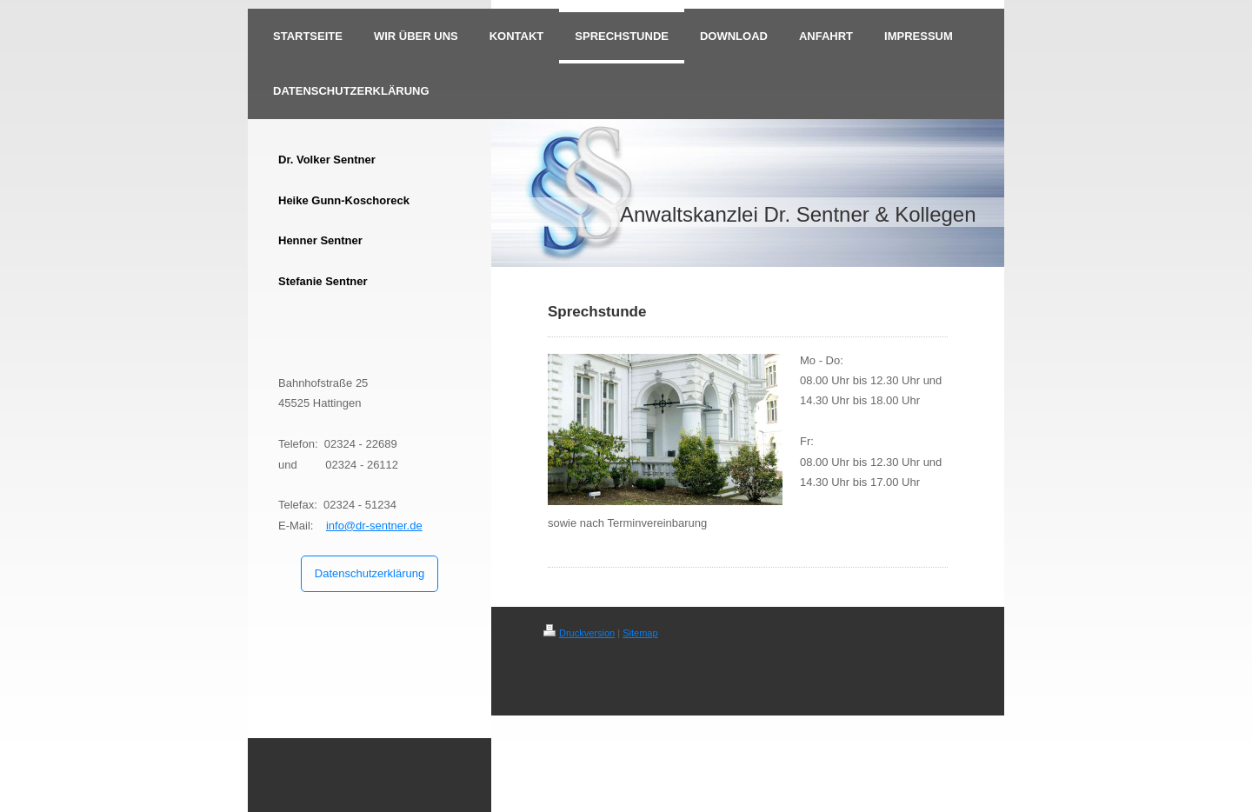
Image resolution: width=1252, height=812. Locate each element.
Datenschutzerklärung (369, 573)
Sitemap (640, 633)
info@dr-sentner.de (374, 525)
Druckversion (579, 633)
